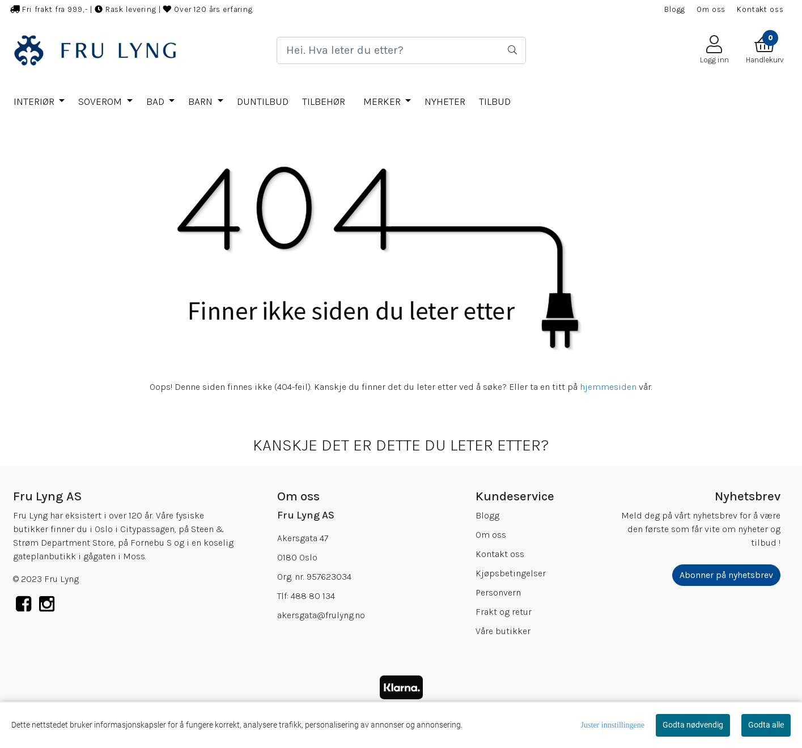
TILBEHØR (323, 101)
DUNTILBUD (262, 101)
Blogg (674, 9)
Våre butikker (503, 631)
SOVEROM (101, 101)
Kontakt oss (760, 9)
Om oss (711, 9)
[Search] (401, 50)
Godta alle (766, 724)
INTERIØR (35, 101)
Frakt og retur (504, 611)
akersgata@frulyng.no (321, 615)
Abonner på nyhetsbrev (726, 575)
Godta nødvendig (693, 724)
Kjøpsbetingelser (511, 573)
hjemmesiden (608, 386)
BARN (201, 101)
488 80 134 (313, 595)
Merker (383, 101)
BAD (156, 101)
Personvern (498, 592)
